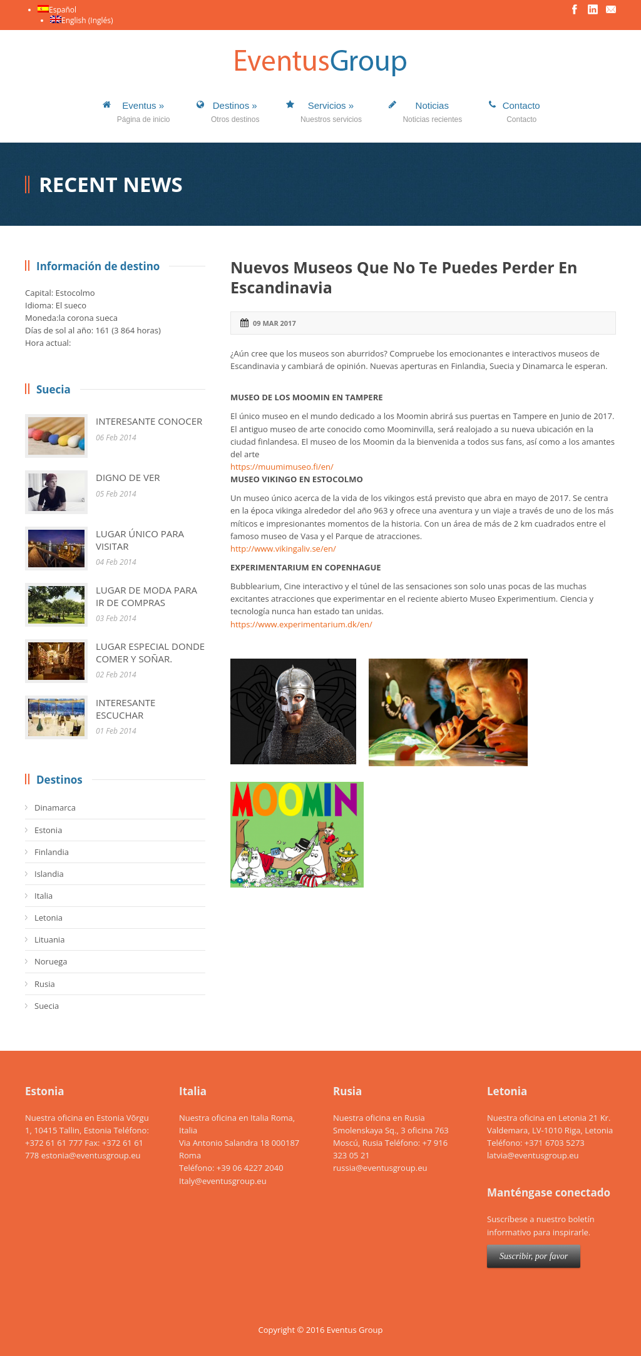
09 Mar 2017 (274, 323)
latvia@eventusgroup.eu (532, 1155)
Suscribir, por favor (534, 1256)
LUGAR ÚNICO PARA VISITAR (140, 539)
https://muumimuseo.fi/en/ (282, 466)
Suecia (46, 1005)
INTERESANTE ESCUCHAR (125, 708)
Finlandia (51, 852)
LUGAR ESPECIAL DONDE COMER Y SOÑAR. (150, 652)
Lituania (49, 939)
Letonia (48, 917)
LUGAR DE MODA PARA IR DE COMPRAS (146, 596)
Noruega (50, 961)
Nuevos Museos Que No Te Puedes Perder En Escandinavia (403, 277)
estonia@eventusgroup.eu (91, 1155)
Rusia (44, 983)
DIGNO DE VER (128, 477)
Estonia (48, 830)
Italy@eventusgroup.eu (223, 1180)
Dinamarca (55, 807)
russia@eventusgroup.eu (380, 1167)
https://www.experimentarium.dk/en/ (301, 624)
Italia (43, 895)
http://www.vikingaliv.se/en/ (283, 548)
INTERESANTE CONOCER (149, 421)
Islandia (49, 873)
